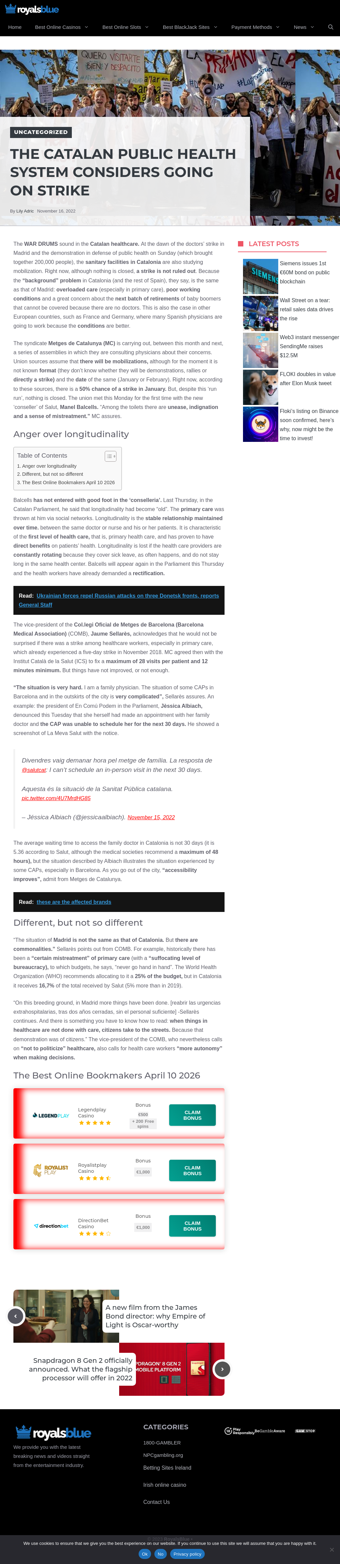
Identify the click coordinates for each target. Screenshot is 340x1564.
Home (14, 27)
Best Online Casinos (65, 27)
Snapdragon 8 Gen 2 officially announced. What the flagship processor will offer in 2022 (80, 1369)
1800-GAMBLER (162, 1442)
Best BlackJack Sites (194, 27)
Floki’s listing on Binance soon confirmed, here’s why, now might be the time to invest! (291, 424)
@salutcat (34, 770)
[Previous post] (15, 1316)
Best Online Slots (129, 27)
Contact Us (156, 1502)
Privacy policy (187, 1554)
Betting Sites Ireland (167, 1468)
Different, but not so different (52, 474)
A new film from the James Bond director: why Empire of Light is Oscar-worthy (155, 1316)
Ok (145, 1554)
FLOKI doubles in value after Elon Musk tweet (289, 387)
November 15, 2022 (151, 817)
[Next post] (222, 1369)
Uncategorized (41, 132)
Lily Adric (25, 211)
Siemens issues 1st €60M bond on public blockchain (286, 276)
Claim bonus (193, 1115)
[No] (331, 1549)
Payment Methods (259, 27)
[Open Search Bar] (331, 27)
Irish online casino (164, 1485)
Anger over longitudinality (49, 466)
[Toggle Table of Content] (107, 456)
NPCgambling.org (163, 1455)
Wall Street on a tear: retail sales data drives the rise (288, 313)
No (160, 1554)
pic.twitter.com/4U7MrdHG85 (56, 798)
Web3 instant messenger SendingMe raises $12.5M (291, 350)
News (308, 27)
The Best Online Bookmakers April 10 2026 (68, 482)
